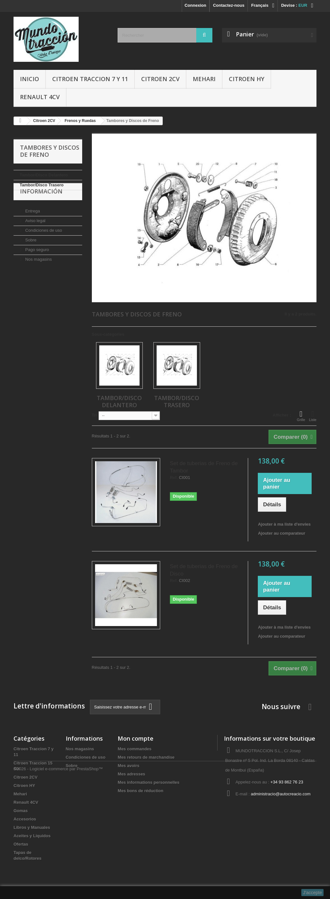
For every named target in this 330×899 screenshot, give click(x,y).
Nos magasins (38, 275)
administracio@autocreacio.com (280, 793)
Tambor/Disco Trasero (41, 185)
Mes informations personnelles (148, 782)
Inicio (29, 79)
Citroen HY (246, 79)
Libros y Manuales (32, 827)
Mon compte (135, 738)
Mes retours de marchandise (146, 757)
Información (41, 209)
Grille (301, 416)
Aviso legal (34, 236)
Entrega (32, 226)
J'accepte (312, 892)
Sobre (30, 255)
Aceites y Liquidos (32, 835)
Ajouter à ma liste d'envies (284, 524)
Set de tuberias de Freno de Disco (204, 570)
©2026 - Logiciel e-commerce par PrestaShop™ (58, 881)
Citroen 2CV (160, 79)
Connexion (195, 5)
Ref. (174, 477)
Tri (94, 415)
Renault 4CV (40, 97)
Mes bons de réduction (140, 790)
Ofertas (21, 844)
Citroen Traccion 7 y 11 (90, 79)
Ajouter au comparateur (281, 533)
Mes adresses (131, 774)
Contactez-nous (229, 5)
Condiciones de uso (43, 246)
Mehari (204, 79)
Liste (312, 416)
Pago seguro (36, 265)
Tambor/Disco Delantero (44, 175)
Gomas (21, 810)
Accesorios (25, 819)
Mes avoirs (128, 765)
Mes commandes (134, 748)
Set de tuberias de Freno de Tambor (204, 467)
